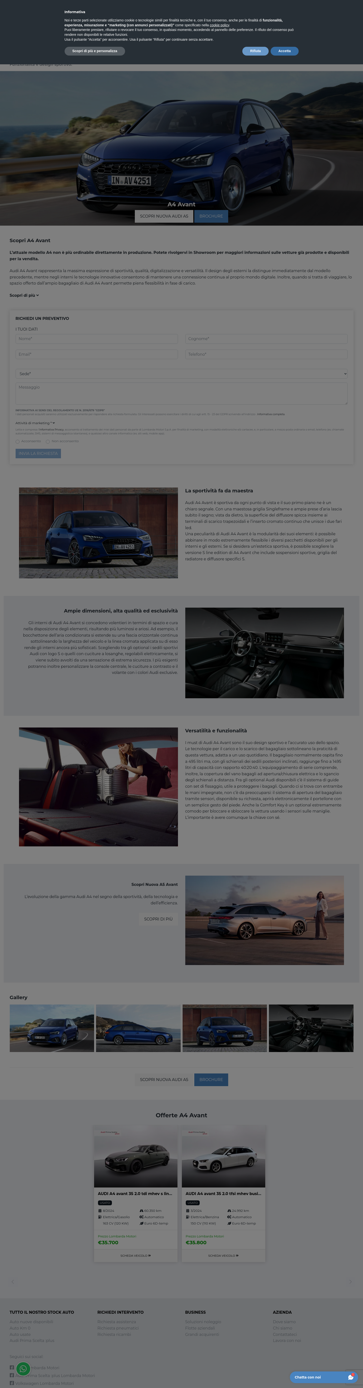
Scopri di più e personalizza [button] (94, 51)
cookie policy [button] (219, 25)
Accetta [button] (284, 51)
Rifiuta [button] (255, 51)
